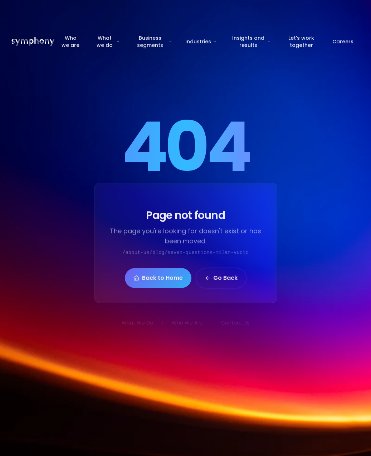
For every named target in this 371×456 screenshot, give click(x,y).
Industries (201, 41)
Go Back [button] (221, 281)
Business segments (154, 41)
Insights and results (251, 41)
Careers (342, 41)
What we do (108, 41)
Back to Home (158, 281)
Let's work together (301, 41)
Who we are (70, 41)
